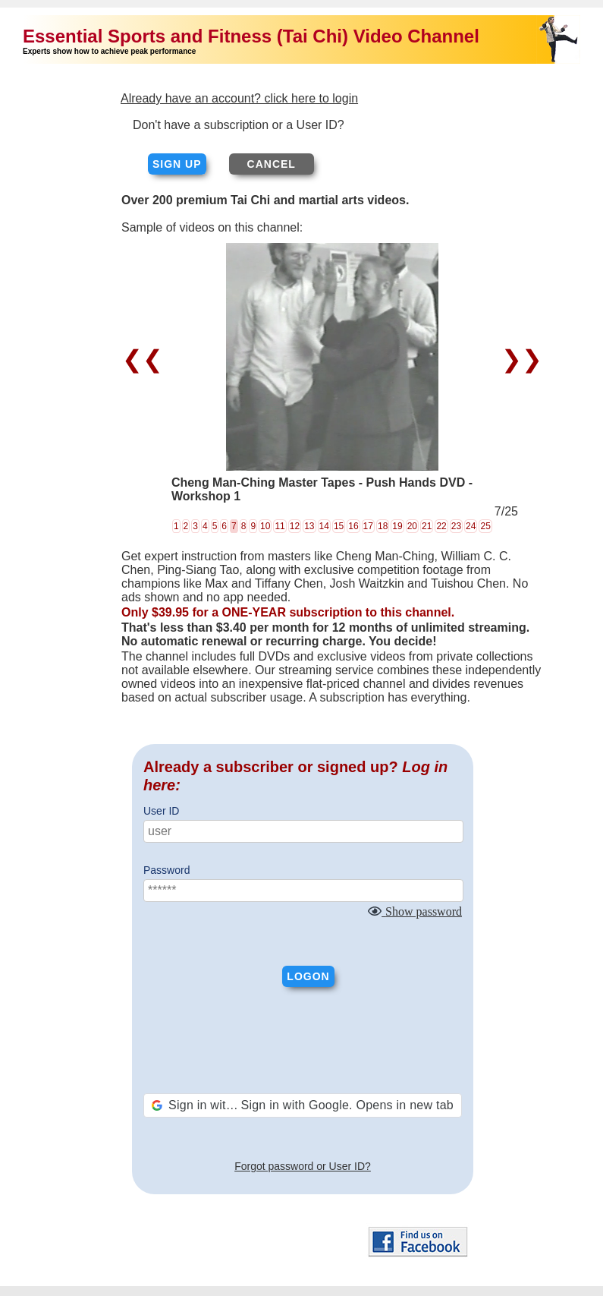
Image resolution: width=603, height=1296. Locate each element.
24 (471, 526)
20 (412, 526)
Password (166, 870)
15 (339, 526)
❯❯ (518, 359)
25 (485, 526)
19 (397, 526)
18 (383, 526)
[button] (302, 1105)
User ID (161, 811)
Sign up (177, 164)
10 (265, 526)
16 (353, 526)
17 (368, 526)
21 (427, 526)
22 (441, 526)
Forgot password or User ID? (302, 1166)
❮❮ (146, 359)
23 (456, 526)
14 (324, 526)
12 (295, 526)
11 (279, 526)
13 (309, 526)
